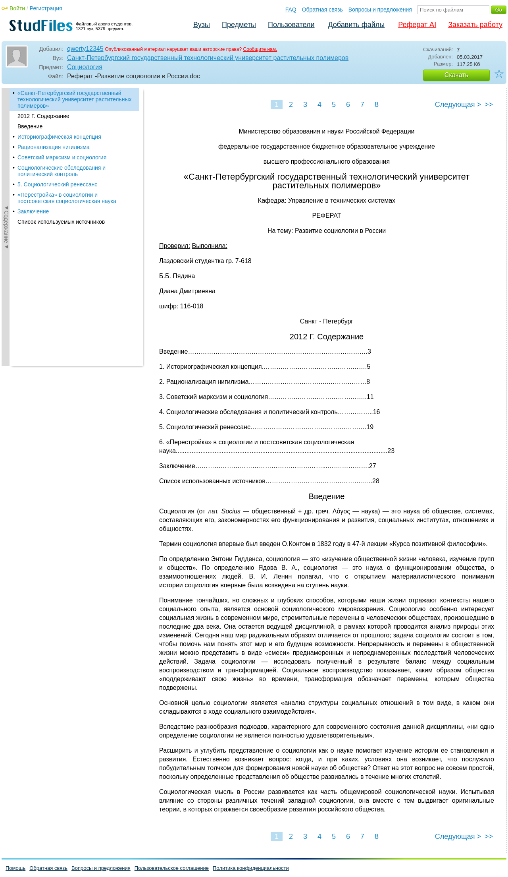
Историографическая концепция (59, 137)
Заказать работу (475, 25)
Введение (29, 126)
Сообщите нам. (260, 49)
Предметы (239, 25)
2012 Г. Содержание (43, 116)
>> (489, 104)
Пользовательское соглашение (172, 868)
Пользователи (291, 25)
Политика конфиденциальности (251, 868)
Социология (84, 67)
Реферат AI (417, 25)
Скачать (456, 75)
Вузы (201, 25)
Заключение (33, 211)
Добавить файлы (356, 25)
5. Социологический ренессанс (57, 184)
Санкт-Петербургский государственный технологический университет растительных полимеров (207, 57)
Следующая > (458, 104)
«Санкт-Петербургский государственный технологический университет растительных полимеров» (74, 99)
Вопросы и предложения (380, 9)
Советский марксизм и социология (61, 157)
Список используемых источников (61, 222)
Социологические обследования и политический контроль (61, 171)
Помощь (15, 868)
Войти (17, 8)
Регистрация (46, 8)
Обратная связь (322, 9)
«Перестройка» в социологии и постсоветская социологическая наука (66, 198)
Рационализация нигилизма (53, 147)
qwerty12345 (85, 48)
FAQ (290, 9)
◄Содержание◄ (6, 227)
